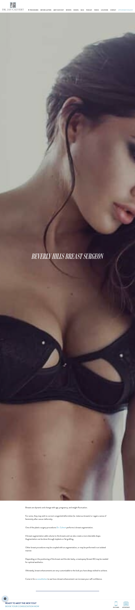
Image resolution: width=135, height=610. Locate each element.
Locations (104, 10)
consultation (42, 578)
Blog (82, 10)
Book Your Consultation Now (22, 606)
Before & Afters (45, 10)
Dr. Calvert (61, 527)
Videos (96, 10)
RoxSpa (76, 10)
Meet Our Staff (58, 10)
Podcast (89, 10)
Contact (113, 10)
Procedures (33, 10)
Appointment (126, 607)
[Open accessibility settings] (5, 599)
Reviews (68, 10)
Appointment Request (125, 10)
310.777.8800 (116, 607)
